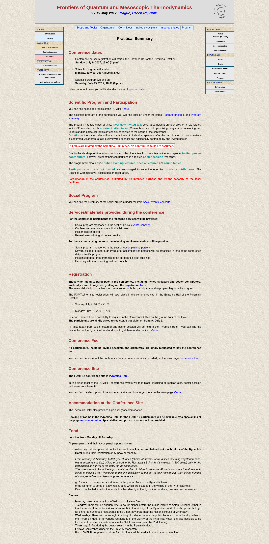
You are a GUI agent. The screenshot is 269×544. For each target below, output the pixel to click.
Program (220, 78)
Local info (220, 41)
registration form (135, 285)
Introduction (50, 34)
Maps (220, 59)
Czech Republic (145, 13)
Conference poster (220, 69)
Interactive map (220, 51)
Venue (154, 330)
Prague (124, 13)
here (126, 109)
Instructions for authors (50, 82)
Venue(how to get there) (220, 35)
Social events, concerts (156, 202)
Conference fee (49, 66)
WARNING (50, 57)
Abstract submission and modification (50, 76)
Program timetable (174, 114)
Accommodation (220, 46)
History (50, 38)
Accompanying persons (137, 247)
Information (220, 87)
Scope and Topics (87, 27)
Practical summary (50, 47)
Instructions (220, 92)
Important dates (170, 27)
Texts (220, 64)
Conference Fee (189, 358)
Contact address (50, 52)
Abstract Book (220, 73)
